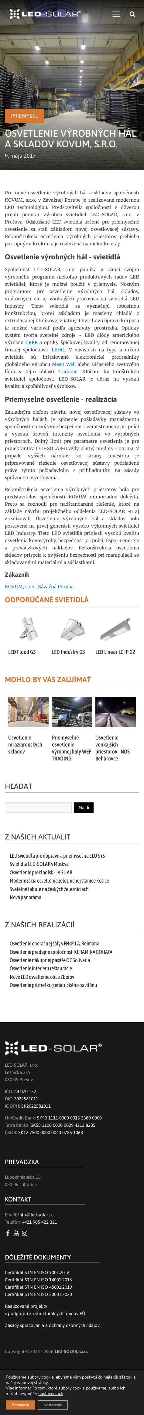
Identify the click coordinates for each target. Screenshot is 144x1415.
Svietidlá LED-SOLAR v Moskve (39, 864)
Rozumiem (20, 1405)
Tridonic (67, 371)
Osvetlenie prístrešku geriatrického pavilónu (53, 985)
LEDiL (58, 350)
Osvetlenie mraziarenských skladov (25, 744)
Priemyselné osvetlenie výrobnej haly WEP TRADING (71, 748)
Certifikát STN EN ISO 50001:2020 (38, 1294)
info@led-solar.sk (35, 1214)
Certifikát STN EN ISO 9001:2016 (37, 1272)
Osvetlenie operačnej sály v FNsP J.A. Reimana (54, 944)
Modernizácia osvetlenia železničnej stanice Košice (59, 881)
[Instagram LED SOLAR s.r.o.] (26, 1233)
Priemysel (24, 116)
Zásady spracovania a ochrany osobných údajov (52, 1325)
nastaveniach (50, 1393)
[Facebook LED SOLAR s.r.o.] (9, 1233)
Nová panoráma (25, 897)
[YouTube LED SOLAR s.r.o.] (17, 1233)
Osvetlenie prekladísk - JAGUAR (41, 873)
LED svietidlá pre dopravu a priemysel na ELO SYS (57, 856)
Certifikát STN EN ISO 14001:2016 (38, 1279)
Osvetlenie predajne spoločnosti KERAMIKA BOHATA (61, 952)
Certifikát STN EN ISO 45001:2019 (38, 1287)
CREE (33, 342)
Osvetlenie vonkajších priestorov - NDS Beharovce (112, 748)
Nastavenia (53, 1405)
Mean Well (64, 364)
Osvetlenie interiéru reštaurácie (41, 969)
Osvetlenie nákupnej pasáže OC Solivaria (50, 960)
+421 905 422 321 (39, 1222)
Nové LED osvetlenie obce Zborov (42, 977)
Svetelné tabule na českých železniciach (49, 889)
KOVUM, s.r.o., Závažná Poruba (39, 587)
